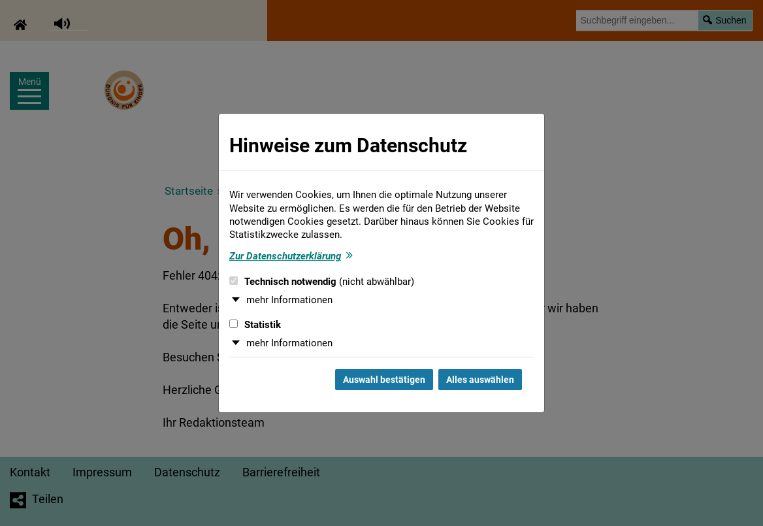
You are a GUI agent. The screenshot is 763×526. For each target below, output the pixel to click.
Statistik (255, 325)
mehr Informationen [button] (289, 300)
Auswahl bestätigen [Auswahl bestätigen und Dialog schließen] (384, 379)
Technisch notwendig (321, 282)
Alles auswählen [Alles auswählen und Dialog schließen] (480, 379)
